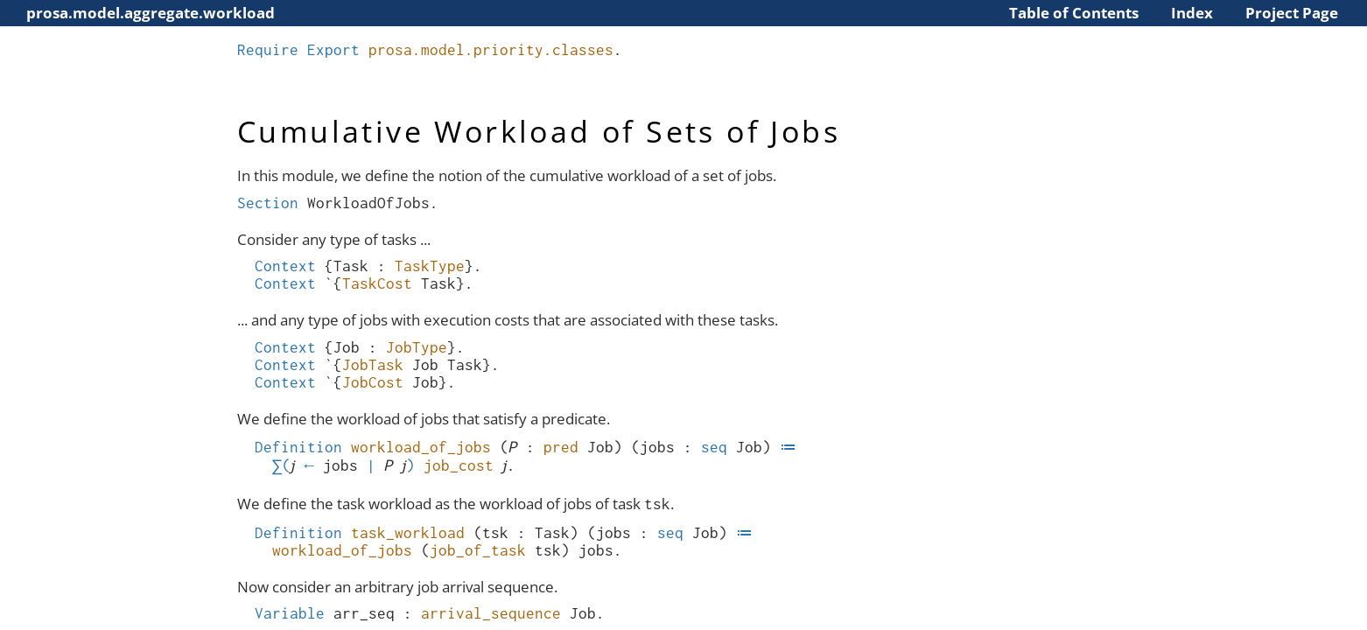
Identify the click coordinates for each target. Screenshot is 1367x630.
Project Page (1291, 13)
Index (1192, 13)
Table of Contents (1074, 13)
